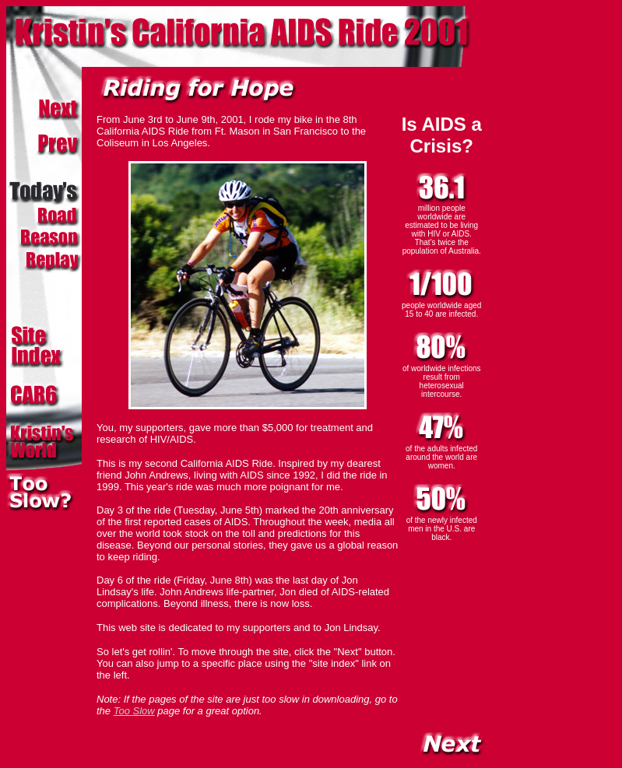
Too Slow (134, 711)
